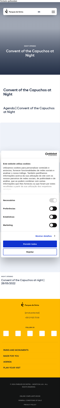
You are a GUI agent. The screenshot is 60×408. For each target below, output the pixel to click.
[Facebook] (6, 333)
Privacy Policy (30, 404)
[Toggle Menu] (53, 12)
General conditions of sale (30, 400)
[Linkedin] (54, 333)
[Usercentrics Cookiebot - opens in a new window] (45, 154)
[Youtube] (42, 333)
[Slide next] (55, 282)
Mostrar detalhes (43, 236)
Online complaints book (30, 396)
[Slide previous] (48, 282)
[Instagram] (18, 333)
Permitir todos (30, 244)
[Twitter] (30, 333)
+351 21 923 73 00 (32, 317)
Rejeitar (30, 252)
